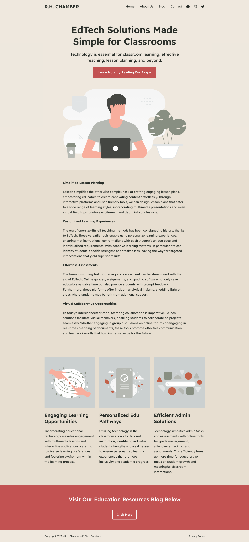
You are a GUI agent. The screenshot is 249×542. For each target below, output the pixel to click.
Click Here (124, 514)
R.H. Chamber (62, 7)
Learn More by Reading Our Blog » (124, 72)
